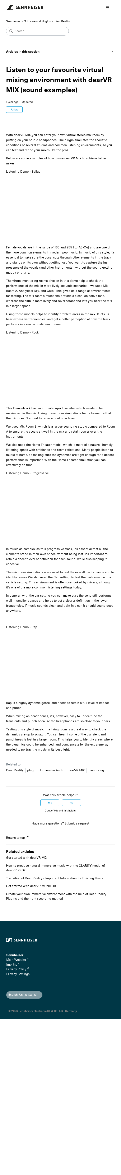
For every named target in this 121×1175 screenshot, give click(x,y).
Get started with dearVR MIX (26, 858)
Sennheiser (13, 21)
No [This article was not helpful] (71, 802)
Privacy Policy (17, 969)
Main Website (17, 960)
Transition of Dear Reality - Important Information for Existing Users (54, 878)
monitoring (96, 770)
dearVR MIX (76, 770)
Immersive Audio (52, 770)
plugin (31, 770)
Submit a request (77, 823)
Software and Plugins (37, 21)
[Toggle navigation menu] (107, 7)
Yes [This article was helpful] (50, 802)
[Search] (37, 31)
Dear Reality (62, 21)
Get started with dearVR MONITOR (31, 886)
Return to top (18, 837)
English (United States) (24, 994)
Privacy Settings (18, 974)
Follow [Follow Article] (14, 109)
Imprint (12, 964)
